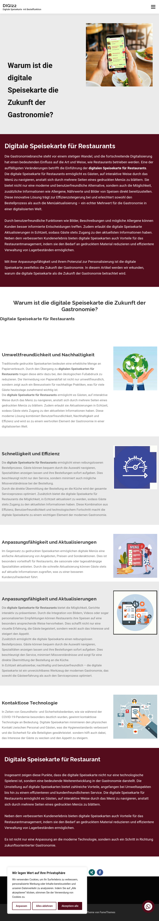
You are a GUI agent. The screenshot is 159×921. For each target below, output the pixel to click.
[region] (47, 890)
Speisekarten (51, 551)
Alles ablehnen (44, 906)
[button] (92, 872)
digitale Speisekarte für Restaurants (37, 174)
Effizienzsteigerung (70, 197)
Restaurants (44, 561)
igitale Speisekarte (51, 639)
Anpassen (21, 906)
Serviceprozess (12, 494)
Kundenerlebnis (55, 238)
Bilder (74, 221)
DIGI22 (10, 5)
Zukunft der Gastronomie (64, 267)
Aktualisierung (24, 556)
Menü (153, 6)
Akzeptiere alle (70, 906)
